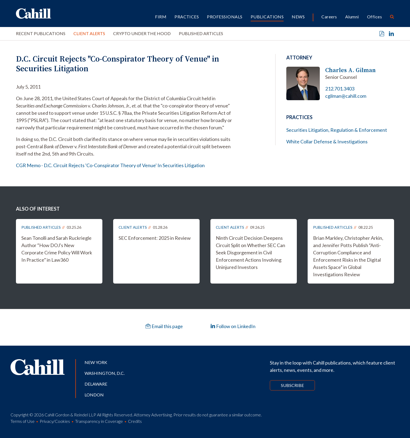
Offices (374, 16)
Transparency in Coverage (99, 421)
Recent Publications (40, 33)
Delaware (96, 383)
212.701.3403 (339, 89)
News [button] (298, 16)
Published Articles (201, 33)
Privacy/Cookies (55, 421)
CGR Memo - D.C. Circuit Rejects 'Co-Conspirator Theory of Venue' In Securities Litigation (110, 165)
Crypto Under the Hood (142, 33)
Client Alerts (89, 33)
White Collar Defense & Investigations (327, 141)
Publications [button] (267, 16)
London (94, 394)
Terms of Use (23, 421)
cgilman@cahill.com (345, 96)
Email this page (164, 326)
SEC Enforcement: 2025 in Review (155, 238)
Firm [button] (160, 16)
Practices (186, 16)
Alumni (352, 16)
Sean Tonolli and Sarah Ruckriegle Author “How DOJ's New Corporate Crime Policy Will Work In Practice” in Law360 (56, 249)
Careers (329, 16)
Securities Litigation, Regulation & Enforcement (336, 130)
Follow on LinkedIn (233, 326)
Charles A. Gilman (350, 70)
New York (96, 362)
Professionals (224, 16)
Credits (135, 421)
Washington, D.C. (105, 373)
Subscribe (292, 385)
